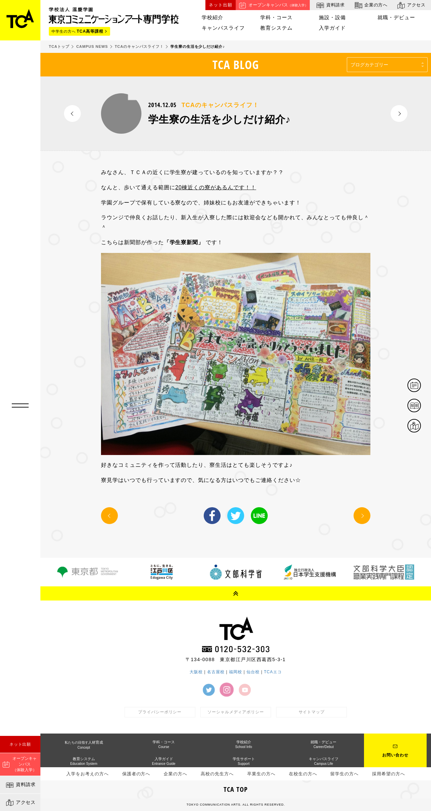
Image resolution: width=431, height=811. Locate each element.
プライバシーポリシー (160, 712)
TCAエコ (273, 672)
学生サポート (244, 761)
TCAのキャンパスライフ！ (220, 105)
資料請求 (20, 785)
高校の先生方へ (217, 773)
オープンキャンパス (272, 5)
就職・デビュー (396, 17)
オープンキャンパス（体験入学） (20, 764)
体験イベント (420, 386)
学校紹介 (212, 17)
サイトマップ (312, 712)
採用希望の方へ (388, 773)
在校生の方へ (303, 773)
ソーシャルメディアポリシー (235, 712)
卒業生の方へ (261, 773)
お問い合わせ (395, 755)
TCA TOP (236, 789)
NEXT (399, 113)
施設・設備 (332, 17)
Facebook (212, 515)
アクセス (20, 803)
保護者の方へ (136, 773)
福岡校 (235, 672)
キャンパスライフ (223, 28)
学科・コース (276, 17)
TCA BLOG (235, 64)
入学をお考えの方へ (87, 773)
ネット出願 (20, 744)
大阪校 (196, 672)
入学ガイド (332, 28)
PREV (72, 113)
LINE (259, 515)
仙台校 (253, 672)
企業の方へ (370, 5)
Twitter (235, 515)
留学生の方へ (344, 773)
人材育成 (84, 744)
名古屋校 (216, 672)
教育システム (276, 28)
